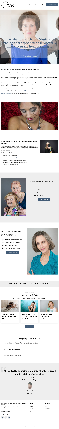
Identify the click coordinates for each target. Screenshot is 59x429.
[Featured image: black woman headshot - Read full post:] (29, 306)
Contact (46, 410)
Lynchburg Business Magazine (13, 157)
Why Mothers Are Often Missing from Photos (9, 316)
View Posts (29, 326)
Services (31, 4)
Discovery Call (23, 90)
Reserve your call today (6, 93)
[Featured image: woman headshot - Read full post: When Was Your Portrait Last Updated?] (49, 306)
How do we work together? (12, 355)
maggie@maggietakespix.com (8, 414)
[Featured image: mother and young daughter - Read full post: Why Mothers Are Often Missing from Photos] (10, 306)
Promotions (47, 408)
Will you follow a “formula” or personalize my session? (21, 343)
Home (31, 406)
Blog (43, 4)
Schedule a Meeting (12, 252)
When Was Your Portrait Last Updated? (46, 316)
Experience (37, 4)
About (31, 408)
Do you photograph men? (12, 349)
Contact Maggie (52, 4)
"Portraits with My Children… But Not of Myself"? (29, 316)
